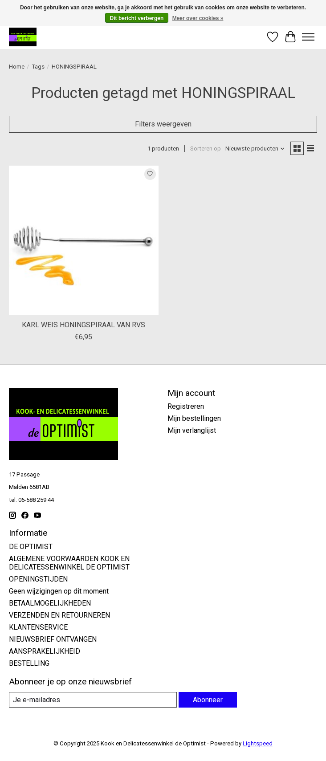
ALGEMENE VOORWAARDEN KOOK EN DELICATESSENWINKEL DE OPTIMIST (69, 562)
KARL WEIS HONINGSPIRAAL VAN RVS (83, 325)
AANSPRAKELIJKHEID (44, 651)
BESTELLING (29, 663)
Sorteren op (205, 148)
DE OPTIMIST (31, 546)
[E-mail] (93, 700)
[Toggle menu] (308, 37)
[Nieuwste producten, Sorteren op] (255, 148)
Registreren (185, 406)
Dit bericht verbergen (137, 18)
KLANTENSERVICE (38, 627)
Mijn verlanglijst (191, 430)
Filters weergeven (163, 124)
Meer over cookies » (198, 18)
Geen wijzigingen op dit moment (59, 591)
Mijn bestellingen (194, 418)
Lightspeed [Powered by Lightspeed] (258, 743)
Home (16, 66)
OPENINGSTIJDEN (38, 579)
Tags (38, 66)
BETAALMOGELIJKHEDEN (50, 603)
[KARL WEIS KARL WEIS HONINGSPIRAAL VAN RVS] (84, 240)
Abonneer (208, 700)
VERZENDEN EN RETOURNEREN (59, 615)
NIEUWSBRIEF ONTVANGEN (53, 639)
